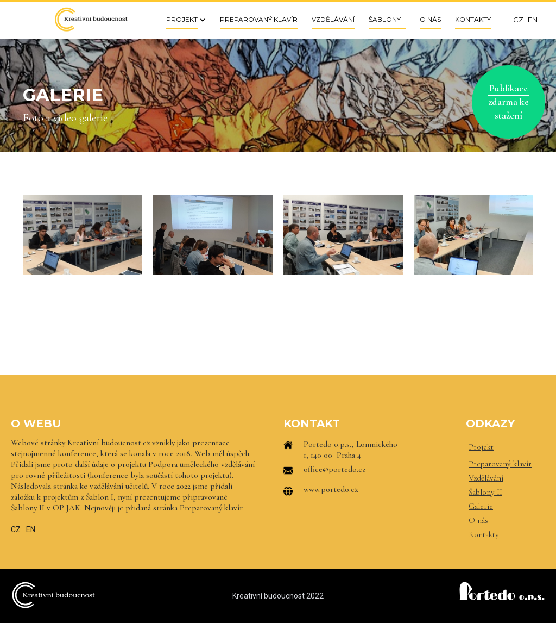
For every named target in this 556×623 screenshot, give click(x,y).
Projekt (481, 447)
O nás (478, 520)
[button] (182, 19)
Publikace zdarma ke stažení (508, 101)
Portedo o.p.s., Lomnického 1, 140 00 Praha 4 (350, 449)
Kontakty (484, 534)
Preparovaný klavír (500, 464)
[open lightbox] (82, 235)
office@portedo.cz (334, 469)
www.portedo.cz (331, 489)
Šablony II (485, 492)
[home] (90, 19)
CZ (16, 529)
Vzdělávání (486, 478)
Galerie (481, 506)
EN (30, 529)
